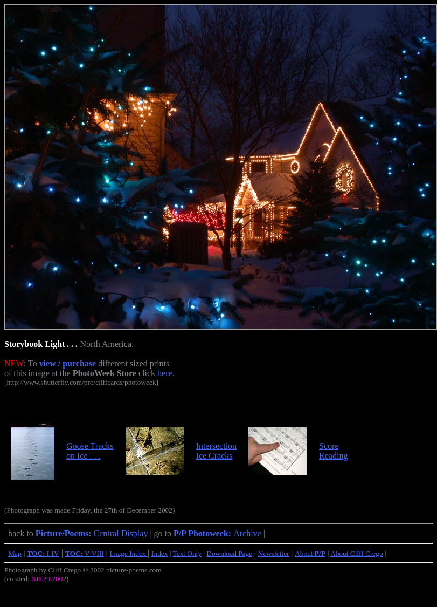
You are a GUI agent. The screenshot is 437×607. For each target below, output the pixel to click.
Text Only (187, 553)
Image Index (129, 553)
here (164, 373)
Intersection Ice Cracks (216, 450)
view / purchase (67, 363)
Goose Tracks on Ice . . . (90, 450)
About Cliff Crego (356, 553)
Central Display (92, 533)
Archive (217, 533)
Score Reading (333, 450)
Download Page (229, 553)
